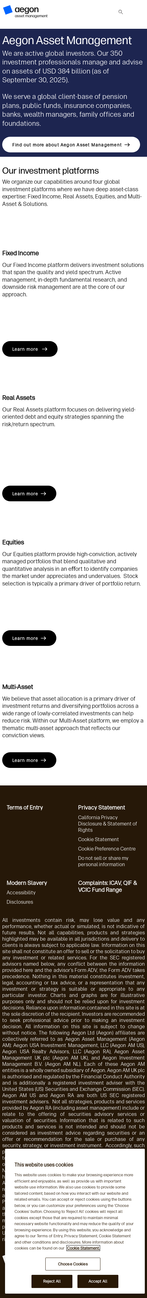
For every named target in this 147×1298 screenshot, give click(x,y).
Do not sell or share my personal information (103, 861)
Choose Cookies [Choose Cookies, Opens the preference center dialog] (73, 1264)
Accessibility (21, 893)
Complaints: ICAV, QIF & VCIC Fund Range (107, 887)
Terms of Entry (25, 807)
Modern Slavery (27, 883)
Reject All (52, 1281)
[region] (75, 1221)
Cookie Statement (98, 839)
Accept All (97, 1281)
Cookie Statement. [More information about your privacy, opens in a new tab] (83, 1248)
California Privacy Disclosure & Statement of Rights (107, 824)
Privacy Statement (101, 807)
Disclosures (20, 902)
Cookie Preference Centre (107, 849)
